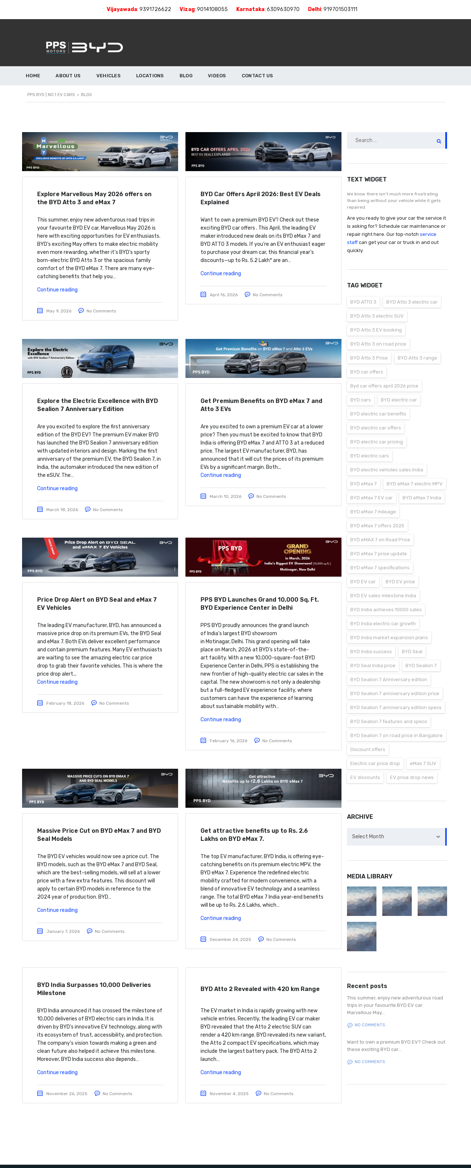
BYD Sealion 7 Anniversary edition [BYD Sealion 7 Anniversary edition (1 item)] (388, 679)
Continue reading (57, 290)
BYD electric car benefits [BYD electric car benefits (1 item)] (378, 414)
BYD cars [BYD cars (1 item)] (360, 400)
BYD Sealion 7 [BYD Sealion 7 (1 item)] (421, 665)
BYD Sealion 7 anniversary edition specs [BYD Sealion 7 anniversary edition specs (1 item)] (396, 707)
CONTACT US (257, 75)
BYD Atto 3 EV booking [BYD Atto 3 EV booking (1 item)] (376, 330)
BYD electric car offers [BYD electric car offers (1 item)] (375, 428)
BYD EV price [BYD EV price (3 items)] (400, 581)
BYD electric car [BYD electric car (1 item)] (399, 400)
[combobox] (397, 837)
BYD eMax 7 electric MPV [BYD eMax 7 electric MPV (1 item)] (415, 483)
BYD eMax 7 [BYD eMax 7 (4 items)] (363, 483)
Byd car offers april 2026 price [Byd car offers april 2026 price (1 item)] (384, 386)
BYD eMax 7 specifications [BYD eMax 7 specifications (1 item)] (380, 567)
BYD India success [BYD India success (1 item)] (371, 651)
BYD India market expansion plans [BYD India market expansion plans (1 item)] (389, 637)
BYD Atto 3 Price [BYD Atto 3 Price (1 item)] (369, 358)
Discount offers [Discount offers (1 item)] (367, 749)
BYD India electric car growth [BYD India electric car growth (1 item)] (383, 623)
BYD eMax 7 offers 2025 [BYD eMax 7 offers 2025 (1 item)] (377, 525)
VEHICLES (108, 75)
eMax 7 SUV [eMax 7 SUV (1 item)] (423, 763)
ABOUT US (68, 75)
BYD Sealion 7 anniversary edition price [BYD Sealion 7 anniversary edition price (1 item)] (394, 693)
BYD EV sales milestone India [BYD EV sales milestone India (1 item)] (383, 595)
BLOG (186, 75)
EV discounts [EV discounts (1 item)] (365, 777)
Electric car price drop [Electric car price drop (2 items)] (375, 763)
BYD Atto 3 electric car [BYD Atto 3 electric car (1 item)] (412, 302)
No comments (366, 1025)
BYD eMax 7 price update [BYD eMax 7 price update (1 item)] (378, 553)
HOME (33, 75)
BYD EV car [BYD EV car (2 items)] (363, 581)
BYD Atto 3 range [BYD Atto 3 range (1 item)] (417, 358)
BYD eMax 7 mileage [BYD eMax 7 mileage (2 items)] (373, 511)
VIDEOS (217, 75)
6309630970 (283, 9)
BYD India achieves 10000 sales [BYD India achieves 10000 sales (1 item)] (386, 609)
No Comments (101, 311)
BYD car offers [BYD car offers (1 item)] (366, 372)
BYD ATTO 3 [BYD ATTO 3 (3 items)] (363, 302)
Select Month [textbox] (368, 836)
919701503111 (340, 9)
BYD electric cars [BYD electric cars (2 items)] (369, 456)
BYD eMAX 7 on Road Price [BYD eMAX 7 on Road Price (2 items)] (380, 539)
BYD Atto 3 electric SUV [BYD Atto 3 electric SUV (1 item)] (377, 316)
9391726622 (155, 9)
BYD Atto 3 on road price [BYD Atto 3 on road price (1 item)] (378, 344)
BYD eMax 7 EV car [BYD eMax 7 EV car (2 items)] (371, 497)
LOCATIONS (150, 75)
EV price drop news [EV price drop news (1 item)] (412, 777)
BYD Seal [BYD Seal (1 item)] (412, 651)
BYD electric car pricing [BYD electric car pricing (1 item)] (376, 442)
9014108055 (212, 9)
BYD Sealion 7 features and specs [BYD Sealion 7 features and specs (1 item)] (388, 721)
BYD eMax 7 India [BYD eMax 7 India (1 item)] (422, 497)
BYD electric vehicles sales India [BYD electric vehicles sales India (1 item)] (386, 469)
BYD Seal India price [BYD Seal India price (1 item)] (373, 665)
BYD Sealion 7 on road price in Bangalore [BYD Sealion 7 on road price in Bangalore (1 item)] (396, 735)
